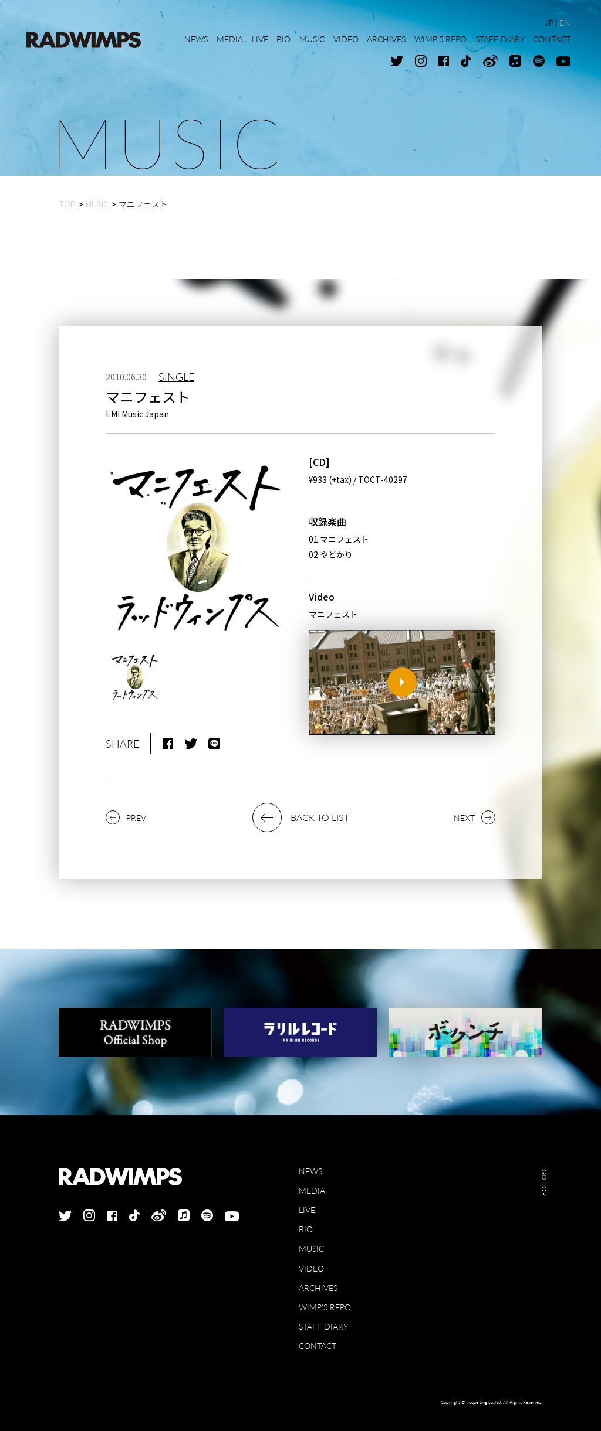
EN (564, 22)
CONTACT (317, 1346)
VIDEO (311, 1268)
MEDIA (312, 1190)
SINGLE (176, 377)
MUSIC (311, 1248)
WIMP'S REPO (325, 1307)
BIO (306, 1229)
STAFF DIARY (323, 1326)
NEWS (310, 1171)
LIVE (307, 1210)
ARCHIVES (318, 1288)
